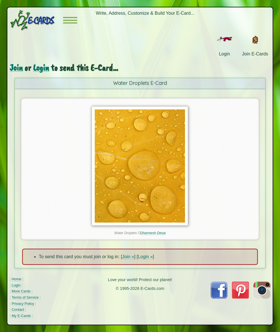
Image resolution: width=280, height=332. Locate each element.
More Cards (21, 291)
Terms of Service (25, 297)
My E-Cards (21, 316)
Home (16, 279)
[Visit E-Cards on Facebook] (219, 297)
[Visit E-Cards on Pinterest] (240, 297)
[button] (70, 20)
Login (41, 68)
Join (16, 68)
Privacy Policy (23, 303)
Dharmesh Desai (152, 233)
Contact (18, 309)
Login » (145, 256)
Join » (128, 256)
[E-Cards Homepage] (36, 20)
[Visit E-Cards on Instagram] (261, 297)
